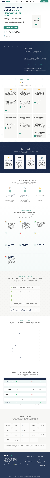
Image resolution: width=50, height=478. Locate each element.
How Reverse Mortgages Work (29, 456)
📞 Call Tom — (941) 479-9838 (11, 27)
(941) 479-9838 (40, 456)
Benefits (22, 1)
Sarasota (6, 1)
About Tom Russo (27, 459)
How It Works (18, 1)
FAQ (30, 1)
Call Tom (33, 1)
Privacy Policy (27, 464)
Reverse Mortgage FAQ (28, 461)
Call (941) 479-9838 (44, 1)
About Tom (26, 1)
